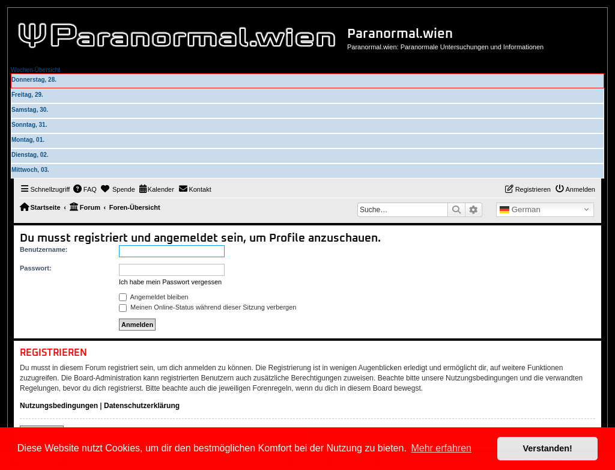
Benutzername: (43, 249)
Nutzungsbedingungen (59, 405)
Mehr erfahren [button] (441, 448)
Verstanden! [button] (547, 448)
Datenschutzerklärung (142, 405)
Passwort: (36, 268)
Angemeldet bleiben (154, 297)
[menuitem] (85, 189)
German (520, 210)
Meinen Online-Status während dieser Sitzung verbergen (207, 307)
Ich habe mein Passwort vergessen (170, 281)
